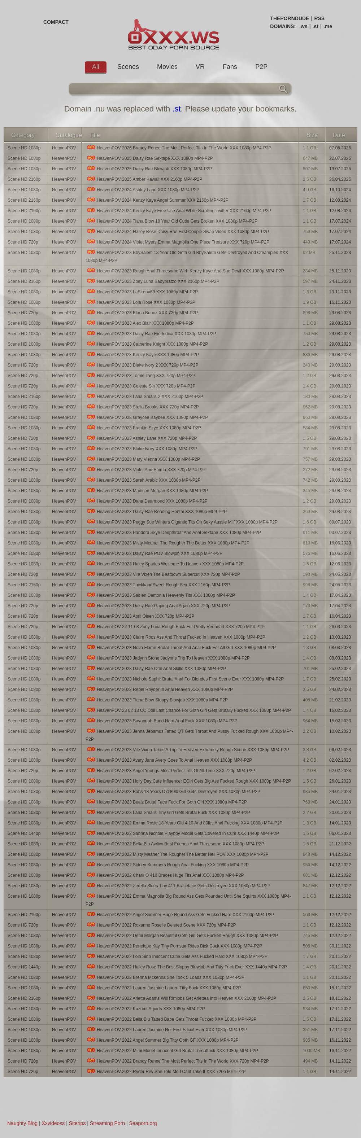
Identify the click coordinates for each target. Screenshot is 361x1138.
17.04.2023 (340, 595)
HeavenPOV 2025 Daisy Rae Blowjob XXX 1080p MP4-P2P (149, 168)
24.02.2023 (340, 689)
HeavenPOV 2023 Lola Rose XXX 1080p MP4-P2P (140, 302)
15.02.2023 (340, 720)
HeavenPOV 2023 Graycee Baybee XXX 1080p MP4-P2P (147, 417)
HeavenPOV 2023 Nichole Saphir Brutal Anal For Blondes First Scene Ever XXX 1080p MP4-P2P (185, 679)
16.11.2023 (340, 302)
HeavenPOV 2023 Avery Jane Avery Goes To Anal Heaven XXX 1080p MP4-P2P (169, 760)
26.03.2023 (340, 626)
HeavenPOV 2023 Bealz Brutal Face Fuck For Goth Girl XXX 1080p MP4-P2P (166, 802)
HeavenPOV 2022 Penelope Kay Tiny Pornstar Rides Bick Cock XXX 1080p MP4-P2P (174, 946)
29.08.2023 (340, 312)
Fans (230, 66)
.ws (303, 26)
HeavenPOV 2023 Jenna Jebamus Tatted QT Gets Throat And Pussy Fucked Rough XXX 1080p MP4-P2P (189, 735)
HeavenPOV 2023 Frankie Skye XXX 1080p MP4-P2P (143, 427)
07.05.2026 (340, 147)
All (95, 66)
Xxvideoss (53, 1123)
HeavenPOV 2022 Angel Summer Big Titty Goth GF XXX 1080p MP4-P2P (162, 1040)
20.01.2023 (340, 812)
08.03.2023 (340, 647)
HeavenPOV (64, 147)
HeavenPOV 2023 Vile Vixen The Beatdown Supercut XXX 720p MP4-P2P (163, 574)
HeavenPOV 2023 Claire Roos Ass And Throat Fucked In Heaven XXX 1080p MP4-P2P (175, 637)
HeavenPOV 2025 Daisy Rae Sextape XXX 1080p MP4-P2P (149, 158)
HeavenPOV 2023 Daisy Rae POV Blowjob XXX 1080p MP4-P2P (154, 553)
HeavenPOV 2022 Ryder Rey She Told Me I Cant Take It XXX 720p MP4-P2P (165, 1071)
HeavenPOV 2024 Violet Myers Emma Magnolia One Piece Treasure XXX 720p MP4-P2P (177, 242)
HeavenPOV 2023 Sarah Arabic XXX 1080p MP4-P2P (143, 480)
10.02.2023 (340, 731)
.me (327, 26)
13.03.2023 (340, 637)
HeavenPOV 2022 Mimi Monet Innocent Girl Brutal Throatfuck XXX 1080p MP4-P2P (172, 1050)
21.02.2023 (340, 700)
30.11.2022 (340, 946)
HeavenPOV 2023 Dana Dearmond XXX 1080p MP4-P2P (147, 501)
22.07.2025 (340, 158)
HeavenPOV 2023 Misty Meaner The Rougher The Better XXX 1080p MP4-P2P (167, 543)
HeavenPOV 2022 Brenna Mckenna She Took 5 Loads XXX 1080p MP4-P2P (165, 977)
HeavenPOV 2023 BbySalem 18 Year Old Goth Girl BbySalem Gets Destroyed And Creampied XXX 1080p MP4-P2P (187, 256)
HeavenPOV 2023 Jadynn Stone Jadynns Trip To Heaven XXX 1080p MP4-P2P (168, 658)
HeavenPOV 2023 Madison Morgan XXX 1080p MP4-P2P (147, 490)
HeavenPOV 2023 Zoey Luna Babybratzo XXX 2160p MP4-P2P (152, 281)
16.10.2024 (340, 189)
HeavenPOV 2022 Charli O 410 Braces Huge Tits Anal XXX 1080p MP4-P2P (165, 875)
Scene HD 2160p (24, 179)
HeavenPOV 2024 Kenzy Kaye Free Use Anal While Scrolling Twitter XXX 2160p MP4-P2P (178, 210)
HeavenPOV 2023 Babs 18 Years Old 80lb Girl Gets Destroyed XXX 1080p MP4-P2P (173, 791)
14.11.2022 (340, 1061)
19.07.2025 (340, 168)
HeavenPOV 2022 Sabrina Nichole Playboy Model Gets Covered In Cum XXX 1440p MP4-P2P (182, 833)
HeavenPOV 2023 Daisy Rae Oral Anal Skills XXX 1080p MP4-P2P (156, 668)
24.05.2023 (340, 574)
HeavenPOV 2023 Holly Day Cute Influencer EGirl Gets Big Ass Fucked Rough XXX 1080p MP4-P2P (188, 781)
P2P (261, 66)
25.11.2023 (340, 252)
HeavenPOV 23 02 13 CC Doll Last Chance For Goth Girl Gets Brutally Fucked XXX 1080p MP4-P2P (188, 710)
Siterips (77, 1123)
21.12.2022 (340, 843)
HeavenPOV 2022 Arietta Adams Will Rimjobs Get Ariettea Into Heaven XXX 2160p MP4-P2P (181, 998)
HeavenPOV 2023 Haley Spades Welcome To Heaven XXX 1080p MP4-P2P (165, 563)
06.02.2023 (340, 749)
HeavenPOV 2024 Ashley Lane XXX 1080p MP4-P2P (142, 189)
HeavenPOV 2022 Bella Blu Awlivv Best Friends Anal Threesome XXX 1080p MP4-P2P (175, 843)
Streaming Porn (107, 1123)
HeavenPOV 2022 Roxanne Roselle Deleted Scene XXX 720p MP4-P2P (161, 925)
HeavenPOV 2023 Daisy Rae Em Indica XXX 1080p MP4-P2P (151, 333)
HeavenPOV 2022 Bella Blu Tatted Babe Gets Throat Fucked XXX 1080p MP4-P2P (171, 1019)
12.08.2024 (340, 200)
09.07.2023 (340, 522)
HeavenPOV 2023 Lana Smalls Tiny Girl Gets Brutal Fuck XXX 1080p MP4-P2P (168, 812)
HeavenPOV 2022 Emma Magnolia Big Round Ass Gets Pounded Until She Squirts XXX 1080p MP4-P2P (188, 900)
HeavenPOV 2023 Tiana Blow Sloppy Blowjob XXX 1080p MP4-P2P (157, 700)
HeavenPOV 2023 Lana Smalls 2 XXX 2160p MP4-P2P (144, 396)
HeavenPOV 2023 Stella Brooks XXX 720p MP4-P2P (142, 407)
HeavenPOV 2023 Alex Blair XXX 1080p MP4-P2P (140, 323)
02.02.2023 (340, 760)
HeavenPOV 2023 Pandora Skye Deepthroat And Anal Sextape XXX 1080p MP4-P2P (173, 532)
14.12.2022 (340, 854)
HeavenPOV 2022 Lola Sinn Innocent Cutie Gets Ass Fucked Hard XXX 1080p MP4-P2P (177, 956)
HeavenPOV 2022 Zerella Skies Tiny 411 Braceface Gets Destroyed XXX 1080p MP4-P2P (178, 885)
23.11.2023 (340, 291)
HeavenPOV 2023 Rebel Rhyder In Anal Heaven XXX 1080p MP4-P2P (159, 689)
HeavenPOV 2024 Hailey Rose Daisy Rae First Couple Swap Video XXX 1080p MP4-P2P (177, 231)
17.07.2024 (340, 221)
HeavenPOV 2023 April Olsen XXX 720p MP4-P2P (140, 616)
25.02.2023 (340, 668)
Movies (167, 66)
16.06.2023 (340, 543)
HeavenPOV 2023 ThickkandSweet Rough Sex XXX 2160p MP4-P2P (158, 584)
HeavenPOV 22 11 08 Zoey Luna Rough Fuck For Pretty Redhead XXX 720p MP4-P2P (175, 626)
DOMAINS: (283, 26)
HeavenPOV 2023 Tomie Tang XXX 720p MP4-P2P (140, 375)
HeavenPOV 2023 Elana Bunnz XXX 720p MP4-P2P (142, 312)
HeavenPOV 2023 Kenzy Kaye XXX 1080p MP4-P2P (142, 354)
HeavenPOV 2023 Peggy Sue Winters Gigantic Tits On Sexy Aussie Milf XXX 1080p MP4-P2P (182, 522)
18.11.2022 (340, 987)
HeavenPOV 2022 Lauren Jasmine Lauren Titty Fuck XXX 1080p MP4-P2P (163, 987)
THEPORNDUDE (289, 18)
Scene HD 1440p (24, 833)
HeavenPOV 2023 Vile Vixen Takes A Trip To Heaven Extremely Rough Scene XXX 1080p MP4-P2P (187, 749)
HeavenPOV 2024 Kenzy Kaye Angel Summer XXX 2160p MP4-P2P (157, 200)
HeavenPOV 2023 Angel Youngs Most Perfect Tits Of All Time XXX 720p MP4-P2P (170, 770)
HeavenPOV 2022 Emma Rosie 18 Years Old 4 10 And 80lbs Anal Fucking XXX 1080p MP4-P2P (184, 823)
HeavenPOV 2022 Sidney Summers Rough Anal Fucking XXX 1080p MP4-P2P (167, 864)
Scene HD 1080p (24, 147)
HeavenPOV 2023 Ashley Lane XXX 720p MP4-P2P (141, 438)
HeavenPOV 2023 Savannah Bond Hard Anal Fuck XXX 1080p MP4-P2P (162, 720)
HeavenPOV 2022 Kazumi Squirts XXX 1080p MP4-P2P (145, 1008)
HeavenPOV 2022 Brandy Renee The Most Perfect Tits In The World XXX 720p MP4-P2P (177, 1061)
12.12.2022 (340, 875)
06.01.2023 (340, 833)
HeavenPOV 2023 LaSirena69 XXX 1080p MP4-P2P (142, 291)
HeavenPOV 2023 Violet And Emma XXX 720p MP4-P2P (146, 469)
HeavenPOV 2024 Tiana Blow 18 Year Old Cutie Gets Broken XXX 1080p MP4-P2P (171, 221)
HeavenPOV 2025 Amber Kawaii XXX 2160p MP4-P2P (144, 179)
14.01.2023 (340, 823)
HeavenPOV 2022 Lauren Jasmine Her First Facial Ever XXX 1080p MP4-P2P (166, 1029)
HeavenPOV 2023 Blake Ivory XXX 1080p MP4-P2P (141, 448)
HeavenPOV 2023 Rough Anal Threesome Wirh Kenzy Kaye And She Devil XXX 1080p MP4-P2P (185, 270)
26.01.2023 (340, 781)
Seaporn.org (143, 1123)
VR (200, 66)
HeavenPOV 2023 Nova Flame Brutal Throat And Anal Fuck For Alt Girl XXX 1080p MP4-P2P (181, 647)
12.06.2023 (340, 563)
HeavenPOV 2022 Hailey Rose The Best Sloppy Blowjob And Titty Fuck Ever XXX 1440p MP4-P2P (186, 967)
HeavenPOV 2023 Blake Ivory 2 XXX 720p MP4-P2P (142, 365)
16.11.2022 (340, 1040)
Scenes (128, 66)
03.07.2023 (340, 532)
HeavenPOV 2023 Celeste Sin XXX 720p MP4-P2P (141, 386)
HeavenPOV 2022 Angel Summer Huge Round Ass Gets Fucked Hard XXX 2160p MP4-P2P (180, 914)
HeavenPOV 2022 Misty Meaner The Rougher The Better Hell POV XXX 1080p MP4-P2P (177, 854)
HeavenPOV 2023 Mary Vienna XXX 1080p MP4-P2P (143, 459)
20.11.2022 (340, 956)
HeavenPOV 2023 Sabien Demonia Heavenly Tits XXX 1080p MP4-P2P (160, 595)
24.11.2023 (340, 281)
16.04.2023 (340, 616)
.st (315, 26)
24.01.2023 (340, 791)
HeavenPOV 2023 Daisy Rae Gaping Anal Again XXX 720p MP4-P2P (158, 605)
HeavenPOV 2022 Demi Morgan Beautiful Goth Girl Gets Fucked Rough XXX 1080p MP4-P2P (182, 935)
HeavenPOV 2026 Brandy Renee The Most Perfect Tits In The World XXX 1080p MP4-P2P (178, 147)
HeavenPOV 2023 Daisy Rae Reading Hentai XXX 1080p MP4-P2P (156, 511)
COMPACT (56, 22)
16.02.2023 (340, 710)
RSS (319, 18)
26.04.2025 (340, 179)
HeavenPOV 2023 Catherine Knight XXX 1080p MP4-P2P (147, 344)
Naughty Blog (22, 1123)
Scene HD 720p (23, 242)
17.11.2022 (340, 1008)
